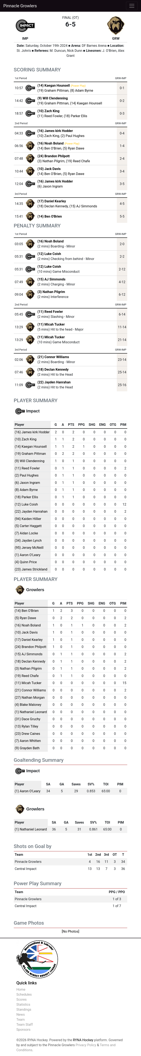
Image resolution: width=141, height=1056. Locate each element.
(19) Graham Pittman (53, 91)
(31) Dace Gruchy (27, 719)
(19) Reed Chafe (78, 161)
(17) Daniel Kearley (29, 640)
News (20, 1015)
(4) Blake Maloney (28, 705)
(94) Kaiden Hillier (28, 519)
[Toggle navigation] (132, 6)
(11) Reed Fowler (50, 116)
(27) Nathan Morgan (30, 698)
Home (20, 989)
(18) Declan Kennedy (53, 206)
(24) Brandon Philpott (31, 647)
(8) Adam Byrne (81, 91)
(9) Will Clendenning (29, 461)
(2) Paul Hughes (72, 136)
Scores (21, 999)
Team (20, 1020)
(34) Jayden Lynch (28, 541)
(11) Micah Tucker (51, 324)
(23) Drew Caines (27, 734)
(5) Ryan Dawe (73, 148)
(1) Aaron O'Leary (27, 555)
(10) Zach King (48, 136)
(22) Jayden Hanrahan (54, 382)
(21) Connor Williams (53, 357)
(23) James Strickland (31, 569)
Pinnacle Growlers (20, 5)
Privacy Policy (86, 1045)
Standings (23, 1010)
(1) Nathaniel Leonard (31, 712)
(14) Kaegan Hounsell (86, 103)
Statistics (23, 1005)
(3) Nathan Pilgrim (51, 161)
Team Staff (24, 1025)
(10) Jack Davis (26, 632)
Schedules (24, 994)
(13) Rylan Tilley (26, 726)
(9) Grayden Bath (27, 748)
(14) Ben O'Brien (50, 148)
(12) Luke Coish (49, 254)
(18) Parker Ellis (75, 116)
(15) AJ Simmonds (83, 206)
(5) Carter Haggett (28, 526)
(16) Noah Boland (51, 241)
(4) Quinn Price (26, 562)
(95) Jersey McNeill (29, 548)
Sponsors (23, 1030)
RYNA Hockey (83, 1040)
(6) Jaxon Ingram (50, 186)
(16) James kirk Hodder (32, 432)
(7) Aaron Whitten (28, 741)
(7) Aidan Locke (26, 533)
